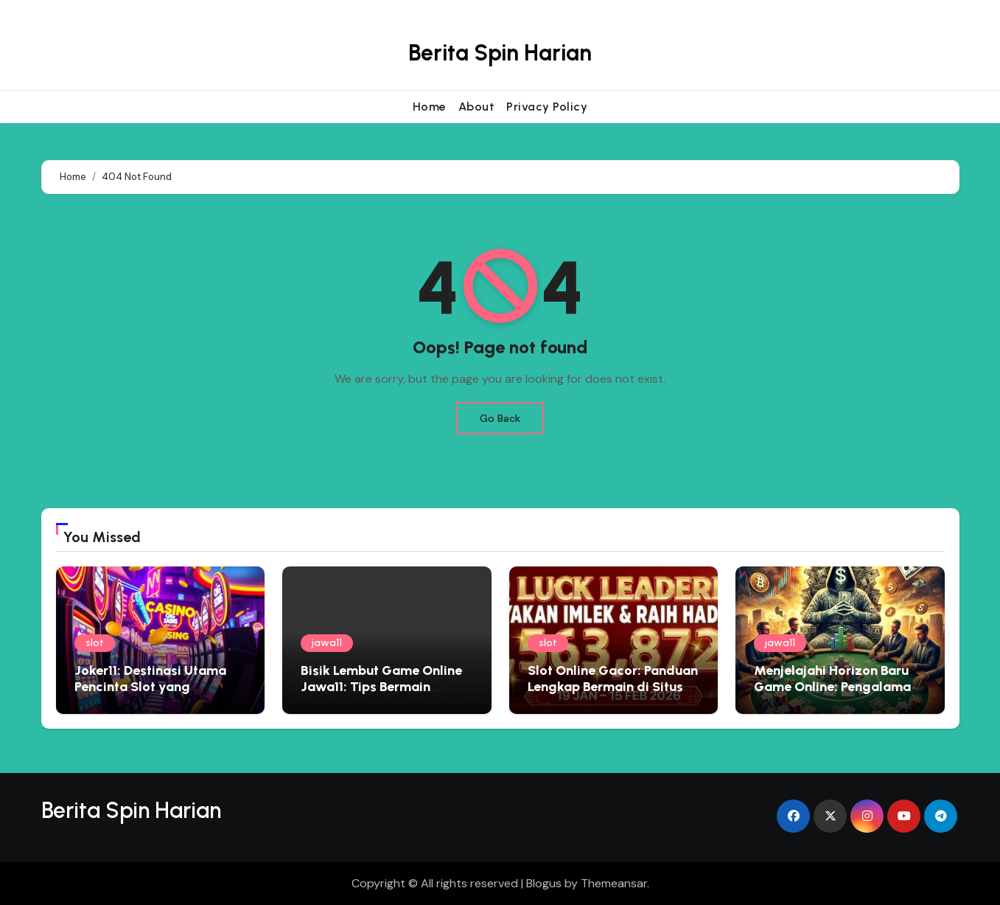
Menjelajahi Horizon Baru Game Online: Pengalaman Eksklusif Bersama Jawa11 (836, 686)
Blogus (544, 883)
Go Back (500, 418)
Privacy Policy (546, 107)
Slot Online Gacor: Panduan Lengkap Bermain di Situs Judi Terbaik (613, 686)
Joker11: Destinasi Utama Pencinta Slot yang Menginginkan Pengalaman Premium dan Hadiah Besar (158, 694)
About (476, 107)
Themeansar (614, 883)
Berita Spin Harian (500, 52)
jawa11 (327, 643)
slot (94, 643)
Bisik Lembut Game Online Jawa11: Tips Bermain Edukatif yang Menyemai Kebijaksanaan (381, 694)
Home (430, 107)
